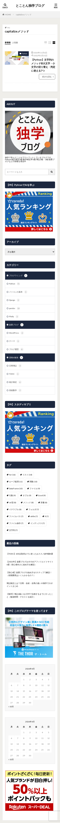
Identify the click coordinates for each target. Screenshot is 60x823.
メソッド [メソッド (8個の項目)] (28, 502)
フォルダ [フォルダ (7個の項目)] (33, 509)
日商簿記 (15, 365)
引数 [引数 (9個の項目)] (12, 495)
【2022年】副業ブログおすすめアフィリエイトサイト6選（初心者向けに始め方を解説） (30, 563)
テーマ (14, 341)
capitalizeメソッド (24, 14)
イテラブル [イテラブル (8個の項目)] (15, 509)
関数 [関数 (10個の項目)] (33, 481)
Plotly (14, 316)
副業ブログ (16, 324)
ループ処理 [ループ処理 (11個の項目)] (16, 481)
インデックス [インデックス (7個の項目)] (37, 523)
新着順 (8, 42)
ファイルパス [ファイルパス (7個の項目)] (16, 516)
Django (14, 300)
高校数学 (15, 390)
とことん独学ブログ (30, 5)
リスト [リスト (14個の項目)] (27, 474)
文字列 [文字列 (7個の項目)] (13, 530)
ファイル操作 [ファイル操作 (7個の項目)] (16, 523)
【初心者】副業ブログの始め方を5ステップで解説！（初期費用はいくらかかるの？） (29, 574)
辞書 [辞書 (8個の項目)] (44, 502)
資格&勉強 (16, 357)
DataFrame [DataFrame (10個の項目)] (16, 488)
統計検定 (15, 382)
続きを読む (47, 76)
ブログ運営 (16, 349)
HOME (8, 14)
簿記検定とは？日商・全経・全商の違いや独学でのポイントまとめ (30, 584)
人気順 (15, 42)
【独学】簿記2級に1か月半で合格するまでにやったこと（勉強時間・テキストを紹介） (30, 595)
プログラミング (18, 275)
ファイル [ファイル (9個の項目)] (35, 488)
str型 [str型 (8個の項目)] (12, 502)
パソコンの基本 (18, 292)
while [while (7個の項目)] (34, 516)
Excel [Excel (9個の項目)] (42, 495)
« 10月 (11, 706)
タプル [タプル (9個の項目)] (27, 495)
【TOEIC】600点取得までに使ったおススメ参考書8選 (30, 554)
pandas (14, 308)
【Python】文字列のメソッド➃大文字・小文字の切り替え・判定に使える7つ (43, 65)
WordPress (16, 333)
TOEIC (14, 374)
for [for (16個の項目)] (12, 474)
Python (24, 54)
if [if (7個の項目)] (47, 516)
